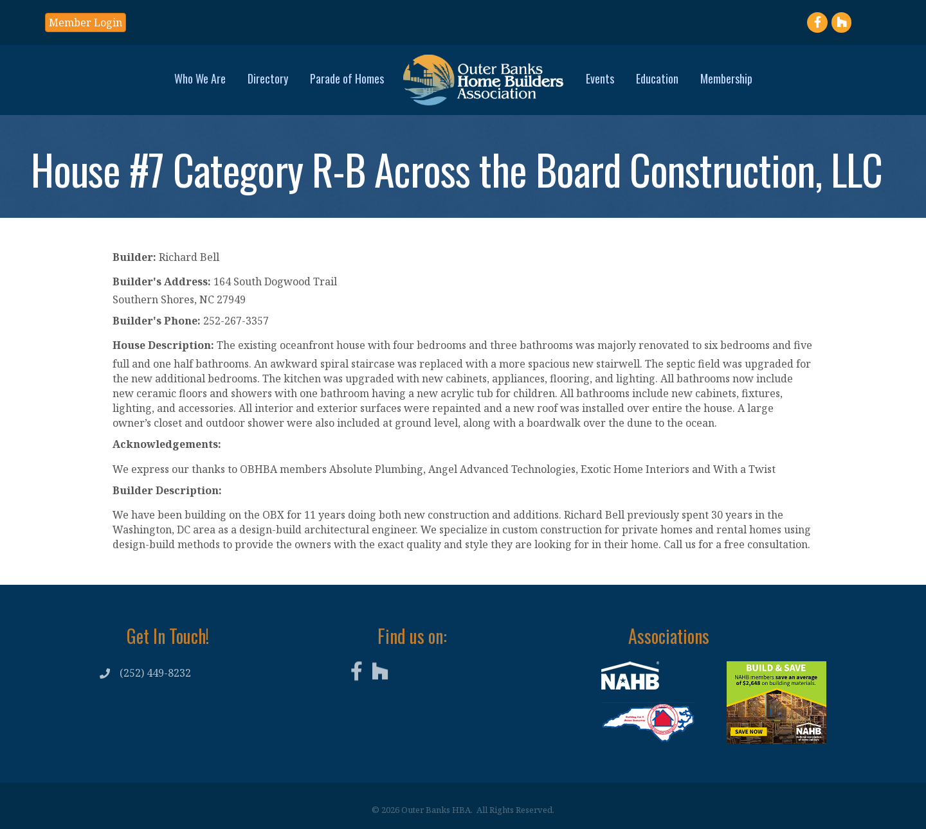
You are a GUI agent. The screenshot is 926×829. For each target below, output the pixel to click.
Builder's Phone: (157, 321)
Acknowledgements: (167, 444)
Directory (268, 78)
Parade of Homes (347, 78)
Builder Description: (167, 490)
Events (600, 78)
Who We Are (200, 78)
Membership (726, 78)
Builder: (134, 257)
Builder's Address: (162, 281)
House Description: (163, 345)
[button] (85, 22)
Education (657, 78)
